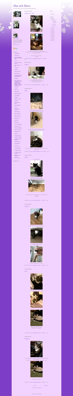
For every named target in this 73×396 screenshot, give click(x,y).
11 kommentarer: (44, 58)
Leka (26, 271)
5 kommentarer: (44, 151)
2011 (52, 37)
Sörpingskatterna (17, 143)
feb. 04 (54, 25)
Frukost (26, 64)
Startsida (34, 385)
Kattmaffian (16, 100)
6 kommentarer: (43, 200)
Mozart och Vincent (17, 115)
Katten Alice (16, 89)
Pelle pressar (16, 120)
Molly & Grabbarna (17, 113)
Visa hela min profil (16, 44)
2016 (52, 31)
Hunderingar (16, 78)
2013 (52, 35)
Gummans (16, 69)
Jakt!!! (26, 157)
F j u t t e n (16, 60)
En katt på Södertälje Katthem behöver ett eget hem (18, 58)
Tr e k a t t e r (16, 145)
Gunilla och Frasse (17, 71)
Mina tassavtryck (17, 111)
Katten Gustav (16, 91)
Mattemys (27, 338)
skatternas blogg (17, 131)
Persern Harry (16, 122)
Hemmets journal (17, 73)
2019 (52, 18)
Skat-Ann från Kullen (17, 129)
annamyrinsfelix (17, 53)
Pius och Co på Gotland (18, 124)
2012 (52, 36)
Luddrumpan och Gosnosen (17, 109)
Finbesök (27, 206)
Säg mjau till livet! (17, 141)
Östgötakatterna (17, 157)
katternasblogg (16, 95)
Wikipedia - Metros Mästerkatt (17, 155)
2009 (52, 40)
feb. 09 (54, 24)
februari (53, 19)
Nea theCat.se (16, 118)
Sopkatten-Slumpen (17, 135)
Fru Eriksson (16, 67)
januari (53, 27)
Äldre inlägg (46, 385)
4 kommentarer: (43, 84)
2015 (52, 32)
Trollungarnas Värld (17, 150)
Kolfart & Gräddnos (17, 105)
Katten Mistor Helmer (17, 93)
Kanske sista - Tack (29, 13)
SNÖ (26, 90)
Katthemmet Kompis (17, 98)
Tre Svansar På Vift (17, 148)
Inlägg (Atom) (39, 387)
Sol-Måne (15, 133)
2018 (52, 28)
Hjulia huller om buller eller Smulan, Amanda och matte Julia (17, 76)
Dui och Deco (16, 38)
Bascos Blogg (16, 55)
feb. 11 (54, 20)
